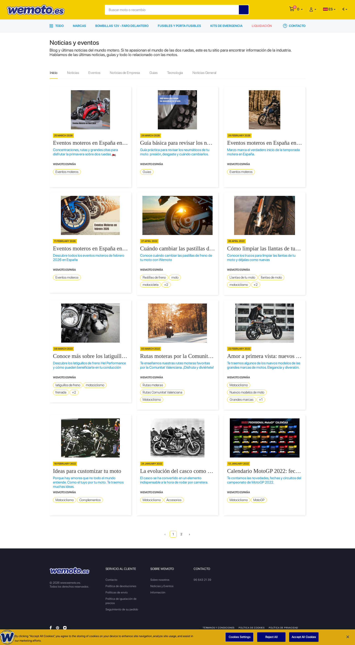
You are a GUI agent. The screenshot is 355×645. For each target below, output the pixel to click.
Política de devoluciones (121, 586)
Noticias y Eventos (161, 586)
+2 (166, 285)
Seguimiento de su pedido (122, 609)
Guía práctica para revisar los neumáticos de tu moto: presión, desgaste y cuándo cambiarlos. (174, 152)
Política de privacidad (283, 627)
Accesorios (173, 500)
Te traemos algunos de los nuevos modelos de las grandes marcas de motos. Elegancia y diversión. (263, 365)
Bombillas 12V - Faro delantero (122, 26)
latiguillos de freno (67, 385)
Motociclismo (152, 400)
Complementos (90, 500)
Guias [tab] (153, 73)
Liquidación (262, 26)
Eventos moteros (66, 172)
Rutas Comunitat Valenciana (162, 392)
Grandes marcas (241, 400)
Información (157, 592)
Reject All (271, 639)
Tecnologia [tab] (175, 73)
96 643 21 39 (202, 579)
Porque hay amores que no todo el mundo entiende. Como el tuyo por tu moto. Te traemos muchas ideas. (88, 482)
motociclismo (239, 285)
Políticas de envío (117, 592)
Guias (147, 172)
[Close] (348, 639)
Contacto (294, 26)
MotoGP (258, 500)
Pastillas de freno (154, 277)
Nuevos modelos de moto (247, 392)
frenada (60, 392)
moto (174, 277)
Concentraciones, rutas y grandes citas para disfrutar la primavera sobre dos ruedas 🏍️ (85, 152)
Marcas (79, 26)
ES (328, 9)
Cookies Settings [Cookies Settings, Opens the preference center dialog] (239, 639)
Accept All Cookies (304, 639)
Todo (57, 26)
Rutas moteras (153, 385)
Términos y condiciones (219, 627)
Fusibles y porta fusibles (179, 26)
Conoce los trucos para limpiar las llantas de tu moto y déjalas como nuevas (261, 257)
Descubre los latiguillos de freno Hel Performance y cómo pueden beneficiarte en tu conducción (89, 365)
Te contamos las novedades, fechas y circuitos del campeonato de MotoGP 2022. (264, 480)
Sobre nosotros (159, 579)
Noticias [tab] (73, 73)
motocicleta (150, 285)
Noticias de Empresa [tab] (125, 73)
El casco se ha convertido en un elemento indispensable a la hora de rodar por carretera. (174, 480)
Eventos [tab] (94, 73)
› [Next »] (189, 534)
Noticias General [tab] (204, 73)
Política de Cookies (252, 627)
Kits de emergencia (226, 26)
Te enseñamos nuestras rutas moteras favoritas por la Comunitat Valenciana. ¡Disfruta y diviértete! (177, 365)
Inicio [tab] (54, 73)
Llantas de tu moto (242, 277)
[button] (300, 9)
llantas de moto (271, 277)
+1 (261, 400)
